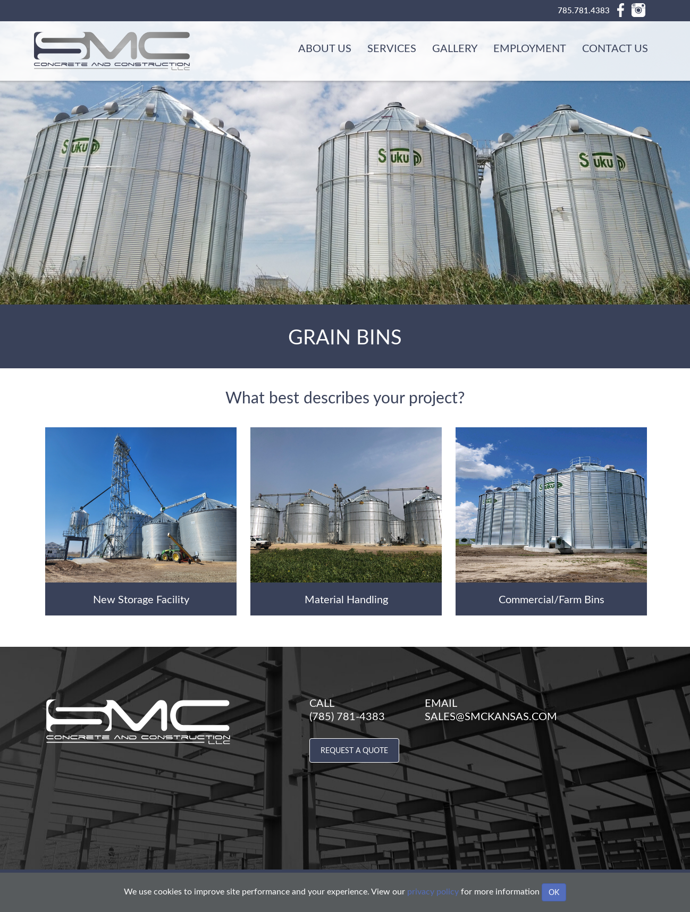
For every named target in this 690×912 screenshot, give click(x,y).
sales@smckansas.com (491, 715)
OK (554, 892)
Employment (529, 47)
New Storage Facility (141, 599)
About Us (324, 47)
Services (391, 47)
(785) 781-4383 (347, 715)
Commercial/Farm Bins (551, 599)
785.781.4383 (584, 10)
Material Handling (346, 599)
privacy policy (433, 891)
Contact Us (615, 47)
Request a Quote (354, 750)
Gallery (454, 47)
